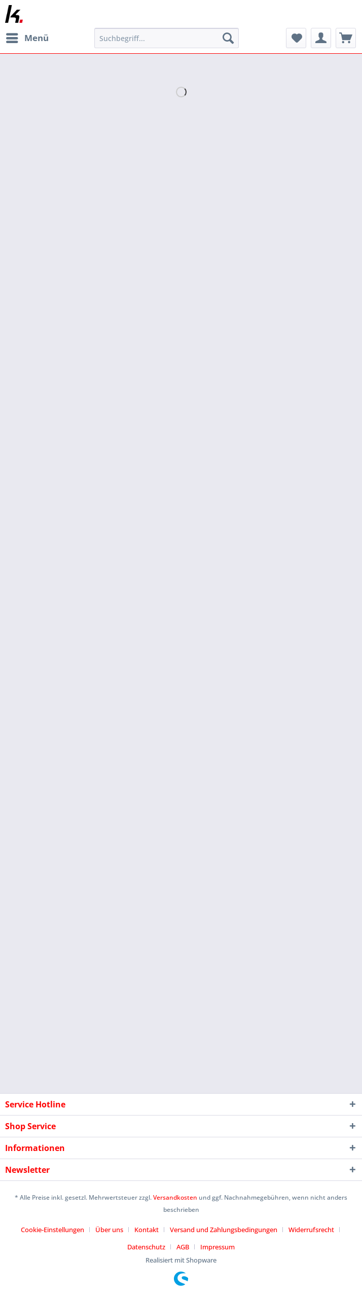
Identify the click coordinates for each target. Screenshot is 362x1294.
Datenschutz (146, 1246)
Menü (27, 37)
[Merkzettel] (296, 38)
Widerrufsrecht (311, 1229)
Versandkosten (175, 1197)
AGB (182, 1246)
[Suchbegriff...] (166, 38)
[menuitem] (27, 38)
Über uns (109, 1229)
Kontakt (146, 1229)
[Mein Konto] (321, 38)
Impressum (217, 1246)
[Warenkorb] (346, 38)
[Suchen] (228, 38)
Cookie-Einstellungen (52, 1229)
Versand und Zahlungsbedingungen (223, 1229)
